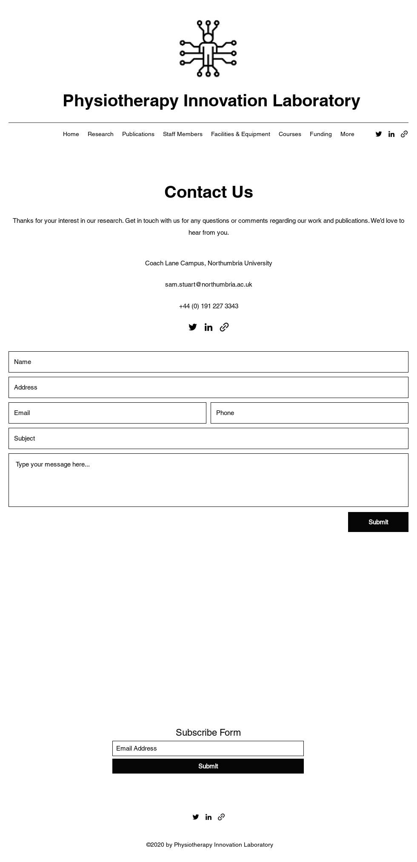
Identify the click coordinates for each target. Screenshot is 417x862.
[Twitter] (378, 134)
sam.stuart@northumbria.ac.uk (208, 284)
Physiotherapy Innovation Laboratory (211, 100)
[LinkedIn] (391, 134)
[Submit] (378, 522)
